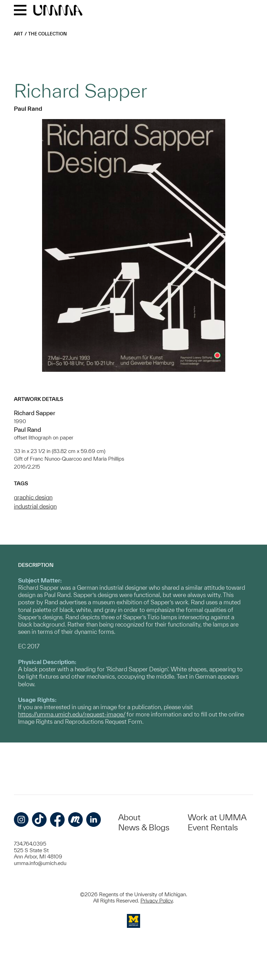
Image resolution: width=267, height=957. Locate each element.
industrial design (35, 506)
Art (18, 33)
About (129, 817)
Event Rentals (213, 827)
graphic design (33, 497)
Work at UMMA (217, 817)
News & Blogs (143, 827)
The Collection (47, 33)
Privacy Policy (156, 901)
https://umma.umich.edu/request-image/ (71, 714)
